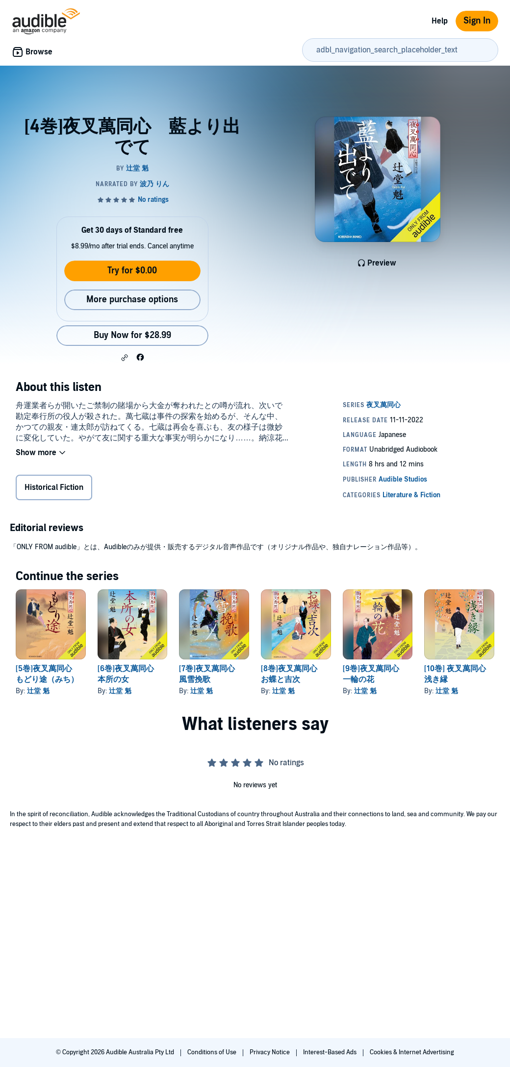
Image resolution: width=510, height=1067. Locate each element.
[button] (124, 358)
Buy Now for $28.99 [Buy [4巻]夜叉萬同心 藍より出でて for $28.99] (132, 335)
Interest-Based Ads (330, 1052)
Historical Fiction (54, 487)
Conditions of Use (212, 1052)
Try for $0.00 (132, 271)
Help (440, 21)
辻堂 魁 (38, 691)
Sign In (476, 21)
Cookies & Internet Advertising (412, 1052)
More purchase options (132, 299)
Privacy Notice (270, 1052)
